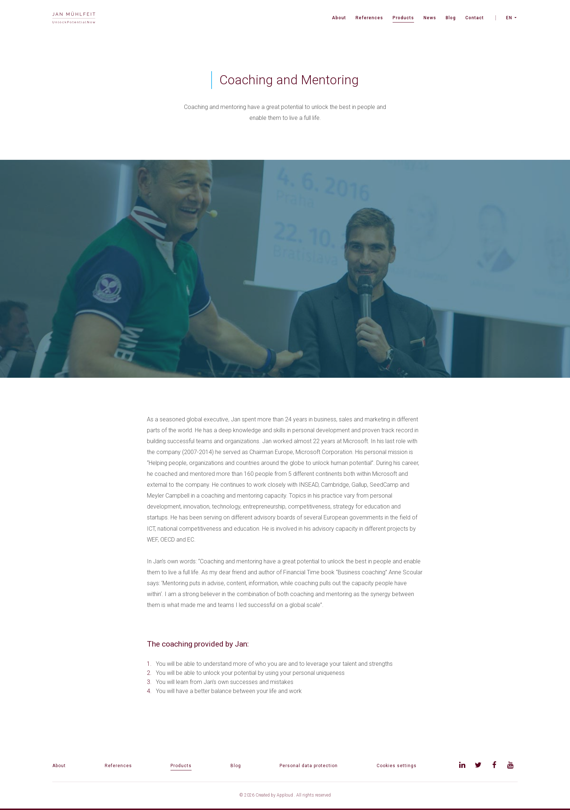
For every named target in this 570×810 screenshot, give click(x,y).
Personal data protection (309, 765)
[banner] (73, 18)
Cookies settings (397, 765)
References (369, 17)
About (339, 17)
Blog (451, 17)
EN (509, 17)
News (430, 17)
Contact (474, 17)
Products (403, 17)
